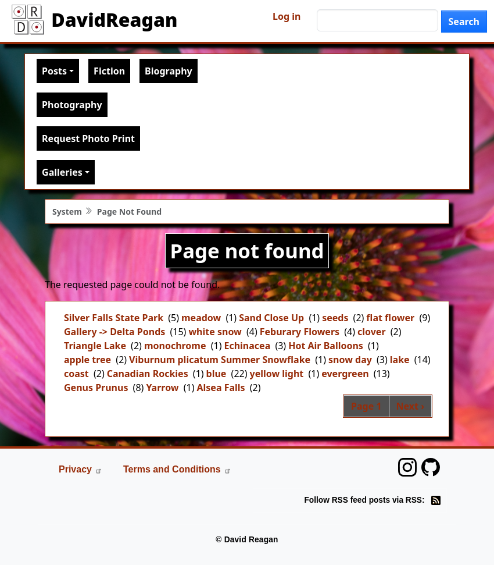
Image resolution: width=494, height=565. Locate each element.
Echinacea (247, 345)
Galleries (62, 172)
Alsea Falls (220, 387)
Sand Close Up (271, 317)
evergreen (344, 373)
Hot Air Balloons (325, 345)
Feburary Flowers (299, 331)
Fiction (109, 71)
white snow (214, 331)
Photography (72, 104)
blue (216, 373)
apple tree (87, 359)
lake (400, 359)
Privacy (80, 469)
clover (371, 331)
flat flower (390, 317)
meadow (201, 317)
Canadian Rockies (147, 373)
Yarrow (162, 387)
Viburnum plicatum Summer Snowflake (219, 359)
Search (464, 21)
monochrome (175, 345)
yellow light (277, 373)
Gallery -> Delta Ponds (114, 331)
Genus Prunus (96, 387)
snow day (350, 359)
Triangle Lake (95, 345)
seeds (335, 317)
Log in (286, 16)
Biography (168, 71)
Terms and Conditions (177, 469)
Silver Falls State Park (113, 317)
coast (76, 373)
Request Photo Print (88, 138)
